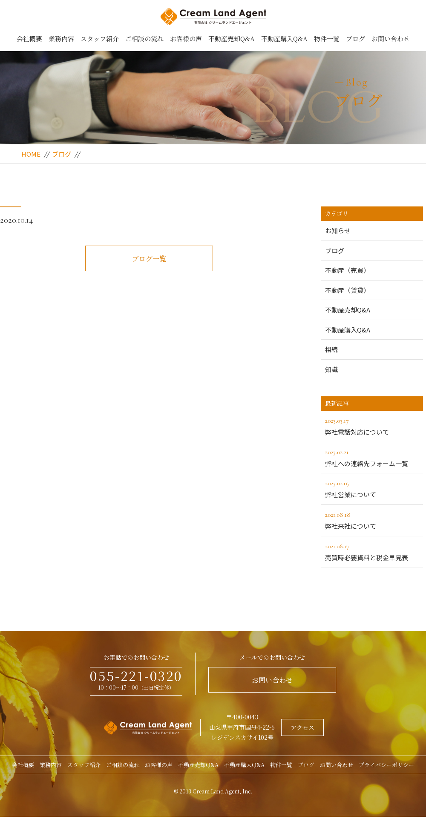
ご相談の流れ (144, 38)
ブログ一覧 (149, 258)
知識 (331, 369)
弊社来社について (372, 519)
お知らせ (338, 230)
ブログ (355, 38)
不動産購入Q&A (284, 38)
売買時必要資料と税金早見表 (372, 551)
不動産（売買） (347, 270)
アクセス (302, 727)
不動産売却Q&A (231, 38)
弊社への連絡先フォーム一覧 (372, 457)
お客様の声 (186, 38)
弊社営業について (372, 488)
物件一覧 (327, 38)
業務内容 (61, 38)
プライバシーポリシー (386, 765)
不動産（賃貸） (347, 290)
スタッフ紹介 (100, 38)
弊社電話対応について (372, 425)
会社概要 (29, 38)
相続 (331, 349)
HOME (30, 153)
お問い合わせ (390, 38)
